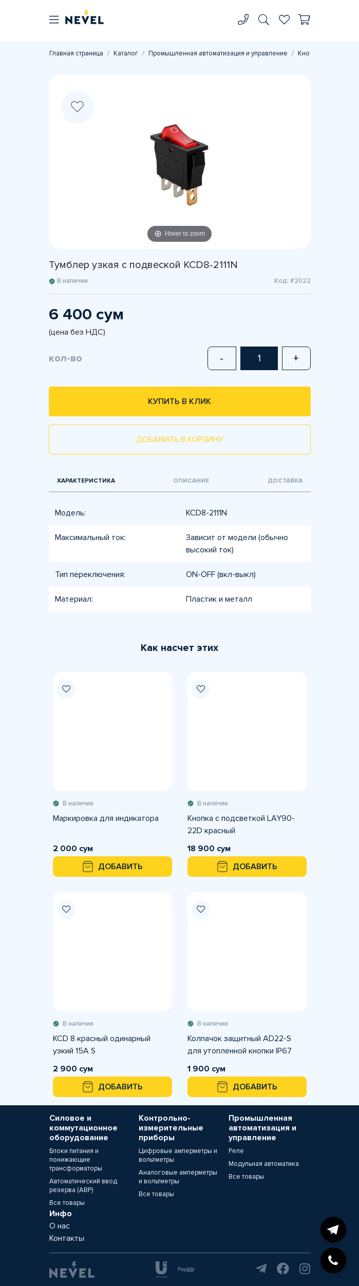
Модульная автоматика (264, 1164)
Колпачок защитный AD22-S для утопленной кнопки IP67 (239, 1044)
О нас (59, 1226)
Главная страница (76, 53)
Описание (191, 481)
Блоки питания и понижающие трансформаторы (75, 1160)
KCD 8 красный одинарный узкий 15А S (101, 1044)
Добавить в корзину (179, 439)
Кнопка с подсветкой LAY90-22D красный (241, 824)
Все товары (67, 1203)
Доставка (285, 481)
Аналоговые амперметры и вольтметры (178, 1176)
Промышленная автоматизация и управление (218, 53)
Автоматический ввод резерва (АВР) (83, 1185)
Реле (236, 1151)
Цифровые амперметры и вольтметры (178, 1155)
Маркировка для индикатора (106, 818)
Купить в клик (179, 401)
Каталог (126, 53)
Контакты (66, 1238)
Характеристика (86, 481)
